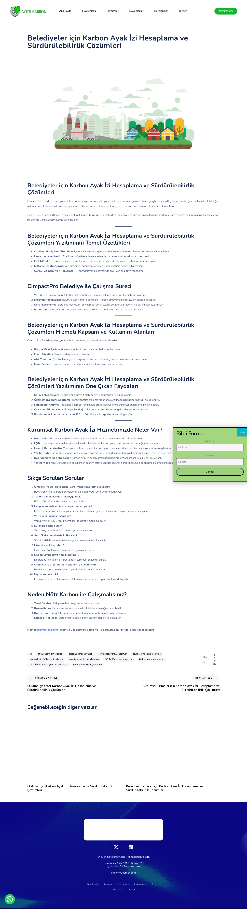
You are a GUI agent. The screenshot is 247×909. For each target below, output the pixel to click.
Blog (154, 884)
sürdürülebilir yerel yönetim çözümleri (48, 664)
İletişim (183, 11)
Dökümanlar (136, 11)
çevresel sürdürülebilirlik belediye (46, 659)
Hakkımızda (89, 11)
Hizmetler (112, 11)
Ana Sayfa (65, 11)
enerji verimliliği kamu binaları (84, 659)
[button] (10, 899)
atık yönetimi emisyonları (50, 653)
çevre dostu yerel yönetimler (112, 653)
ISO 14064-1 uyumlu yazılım (119, 659)
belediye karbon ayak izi (80, 653)
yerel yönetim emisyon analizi (87, 664)
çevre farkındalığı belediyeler (147, 653)
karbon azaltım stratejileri (151, 659)
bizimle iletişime (48, 630)
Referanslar (161, 11)
